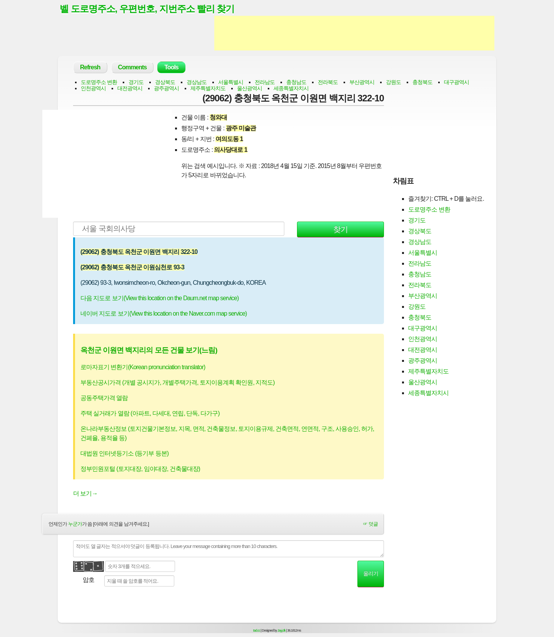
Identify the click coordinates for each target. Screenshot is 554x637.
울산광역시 (249, 89)
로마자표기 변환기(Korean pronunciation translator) (142, 368)
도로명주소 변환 (99, 82)
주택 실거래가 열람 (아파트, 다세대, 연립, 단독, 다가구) (150, 414)
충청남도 (296, 82)
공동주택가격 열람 (104, 398)
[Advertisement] (354, 34)
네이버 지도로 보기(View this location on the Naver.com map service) (163, 314)
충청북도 (422, 82)
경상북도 (165, 82)
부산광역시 (361, 82)
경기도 (136, 82)
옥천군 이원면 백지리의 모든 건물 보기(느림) (148, 350)
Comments (132, 67)
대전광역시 (129, 89)
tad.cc (256, 631)
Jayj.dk (281, 631)
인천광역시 (93, 89)
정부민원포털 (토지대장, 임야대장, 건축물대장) (140, 469)
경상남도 (197, 82)
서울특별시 (230, 82)
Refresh (90, 67)
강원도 (393, 82)
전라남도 (265, 82)
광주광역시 (166, 89)
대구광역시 (456, 82)
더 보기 (85, 494)
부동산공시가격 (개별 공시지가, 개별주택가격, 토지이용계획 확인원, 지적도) (177, 383)
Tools (171, 67)
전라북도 (328, 82)
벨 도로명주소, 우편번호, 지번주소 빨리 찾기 (151, 8)
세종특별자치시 (291, 89)
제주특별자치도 (207, 89)
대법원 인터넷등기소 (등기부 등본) (124, 454)
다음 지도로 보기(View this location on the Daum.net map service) (159, 298)
